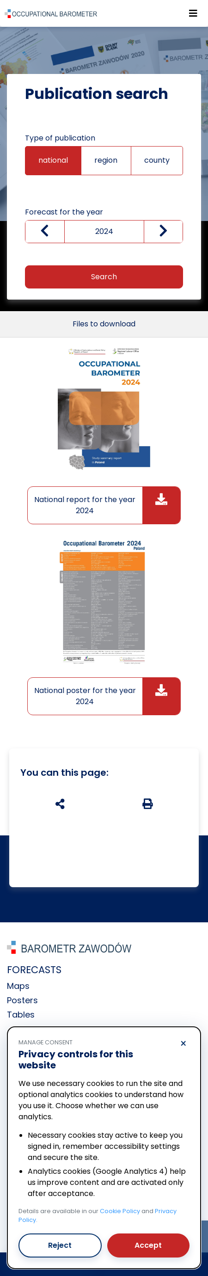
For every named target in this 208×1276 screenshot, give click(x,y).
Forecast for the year (64, 212)
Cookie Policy (120, 1211)
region (105, 160)
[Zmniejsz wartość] (45, 231)
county (157, 160)
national (53, 160)
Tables (21, 1014)
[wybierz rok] (104, 231)
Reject (60, 1245)
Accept (148, 1245)
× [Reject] (183, 1044)
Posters (22, 1000)
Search (104, 276)
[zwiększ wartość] (164, 231)
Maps (18, 986)
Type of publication (60, 138)
